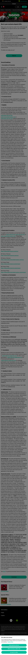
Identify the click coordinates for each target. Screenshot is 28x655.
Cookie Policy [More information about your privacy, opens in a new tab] (10, 641)
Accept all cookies (14, 652)
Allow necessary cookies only (14, 648)
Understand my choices (14, 645)
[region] (14, 645)
